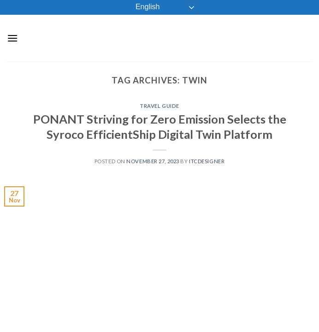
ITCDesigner (206, 161)
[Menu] (12, 38)
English (141, 7)
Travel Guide (159, 106)
